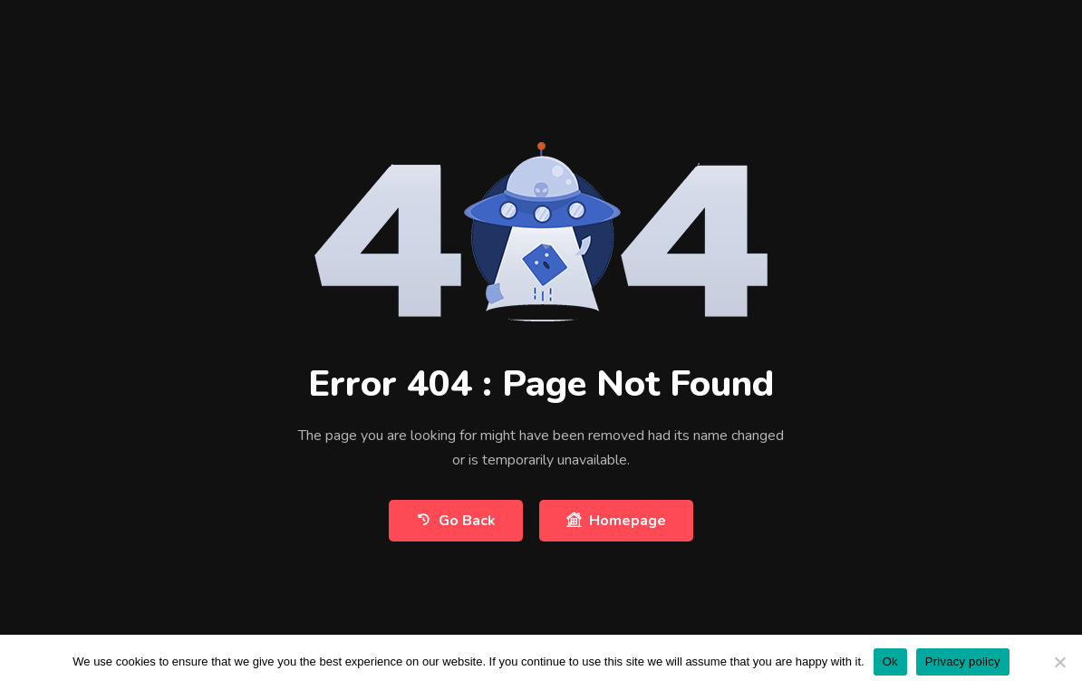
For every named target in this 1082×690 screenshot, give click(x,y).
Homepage (616, 520)
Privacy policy (962, 661)
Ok (890, 661)
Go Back (456, 520)
